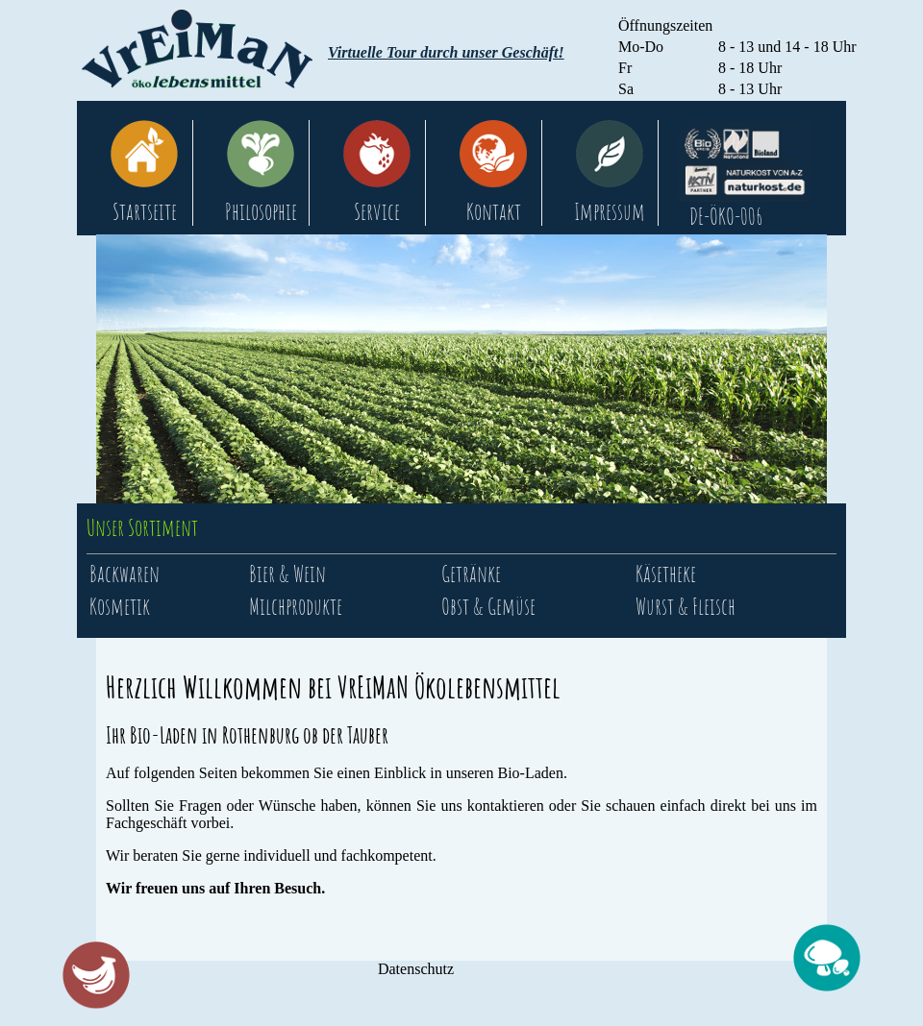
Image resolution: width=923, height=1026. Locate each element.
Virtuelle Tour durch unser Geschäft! (446, 52)
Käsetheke (666, 573)
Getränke (471, 573)
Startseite (144, 211)
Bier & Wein (287, 573)
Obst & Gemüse (488, 606)
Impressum (609, 211)
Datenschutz (416, 969)
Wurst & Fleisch (686, 606)
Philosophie (261, 211)
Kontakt (493, 211)
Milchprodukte (295, 606)
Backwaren (124, 573)
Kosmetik (119, 606)
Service (377, 211)
